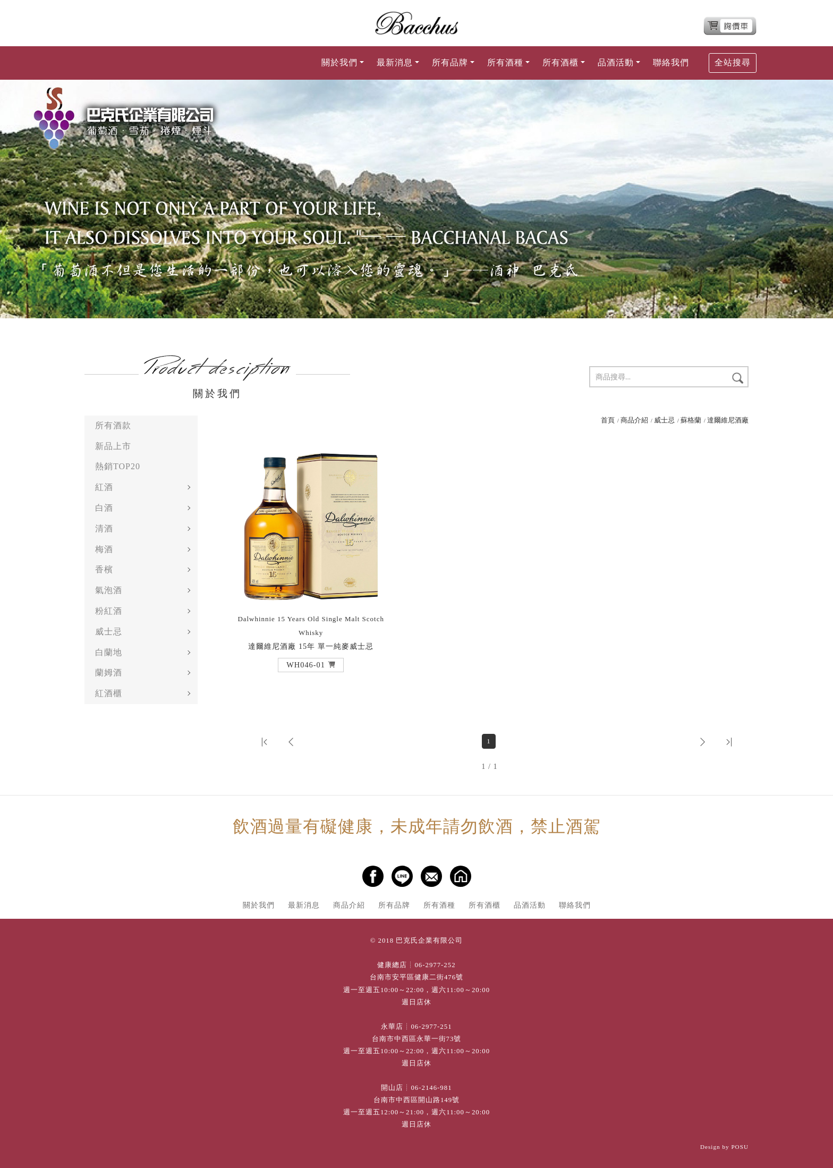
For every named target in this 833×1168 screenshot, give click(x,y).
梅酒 (104, 549)
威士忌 (108, 631)
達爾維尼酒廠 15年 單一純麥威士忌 (310, 632)
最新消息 (304, 905)
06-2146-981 (431, 1087)
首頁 (608, 420)
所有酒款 (113, 425)
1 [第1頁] (488, 741)
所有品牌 (394, 905)
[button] (310, 664)
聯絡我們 (671, 62)
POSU (740, 1147)
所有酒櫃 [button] (560, 62)
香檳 (104, 569)
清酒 (104, 528)
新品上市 (113, 446)
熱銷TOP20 (117, 466)
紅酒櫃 (108, 693)
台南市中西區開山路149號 (416, 1100)
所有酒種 (439, 905)
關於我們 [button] (339, 62)
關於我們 (259, 905)
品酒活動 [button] (616, 62)
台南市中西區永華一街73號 (417, 1039)
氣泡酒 (108, 590)
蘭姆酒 (108, 672)
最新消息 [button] (395, 62)
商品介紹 (634, 420)
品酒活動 (530, 905)
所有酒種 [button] (505, 62)
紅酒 (104, 487)
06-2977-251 (431, 1026)
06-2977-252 (434, 965)
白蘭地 (108, 652)
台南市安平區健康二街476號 (416, 977)
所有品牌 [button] (450, 62)
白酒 (104, 507)
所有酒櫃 (484, 905)
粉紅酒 (108, 610)
